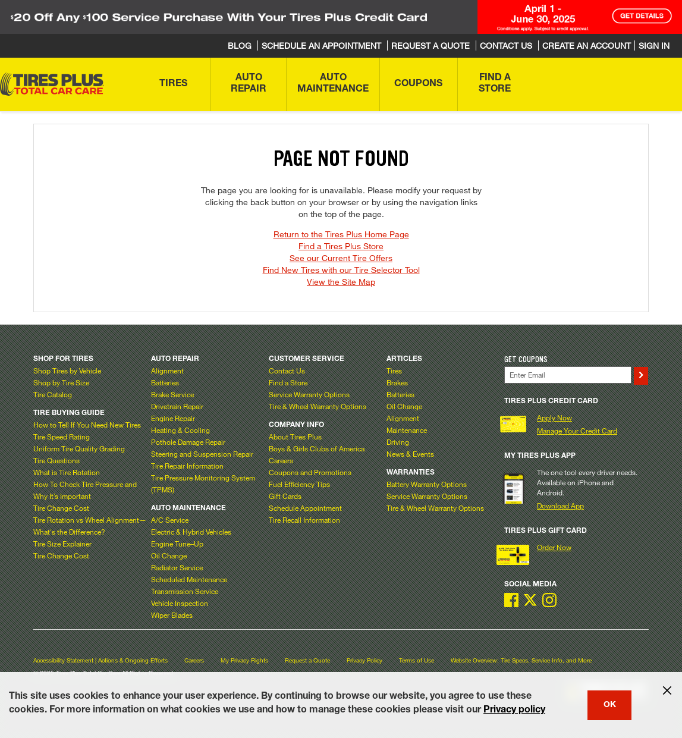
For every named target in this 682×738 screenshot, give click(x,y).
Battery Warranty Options (426, 484)
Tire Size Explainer (62, 543)
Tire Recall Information (304, 520)
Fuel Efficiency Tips (299, 484)
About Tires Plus (295, 436)
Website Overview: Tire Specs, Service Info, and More (521, 660)
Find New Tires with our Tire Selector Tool (341, 270)
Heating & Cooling (180, 430)
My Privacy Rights (244, 660)
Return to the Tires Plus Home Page (341, 234)
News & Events (410, 453)
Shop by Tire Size (61, 382)
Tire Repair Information (187, 465)
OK (610, 705)
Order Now (554, 547)
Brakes (397, 382)
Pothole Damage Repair (188, 442)
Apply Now (554, 417)
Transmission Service (184, 591)
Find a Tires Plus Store (341, 246)
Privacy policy (514, 710)
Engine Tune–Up (177, 543)
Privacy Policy (364, 660)
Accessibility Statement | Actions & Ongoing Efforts (100, 660)
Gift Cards (285, 496)
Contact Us (287, 370)
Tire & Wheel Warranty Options (317, 406)
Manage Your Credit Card (577, 430)
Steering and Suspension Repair (202, 453)
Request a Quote (307, 660)
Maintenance (406, 430)
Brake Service (172, 394)
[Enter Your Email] (567, 375)
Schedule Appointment (305, 508)
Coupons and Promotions (310, 472)
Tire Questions (56, 460)
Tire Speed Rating (61, 436)
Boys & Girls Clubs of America (316, 448)
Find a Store (288, 382)
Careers (281, 460)
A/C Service (169, 520)
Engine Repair (173, 418)
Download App (560, 505)
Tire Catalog (52, 394)
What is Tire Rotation (66, 472)
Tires (394, 370)
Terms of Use (416, 660)
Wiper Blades (172, 615)
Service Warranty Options (309, 394)
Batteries (165, 382)
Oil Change (169, 555)
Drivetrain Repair (177, 406)
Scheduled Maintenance (189, 579)
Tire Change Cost (61, 508)
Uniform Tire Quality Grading (79, 448)
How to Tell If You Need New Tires (87, 424)
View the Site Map (341, 282)
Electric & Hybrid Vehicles (191, 531)
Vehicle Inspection (179, 603)
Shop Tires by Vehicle (67, 370)
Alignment (167, 370)
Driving (397, 442)
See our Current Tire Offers (341, 258)
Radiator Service (177, 567)
